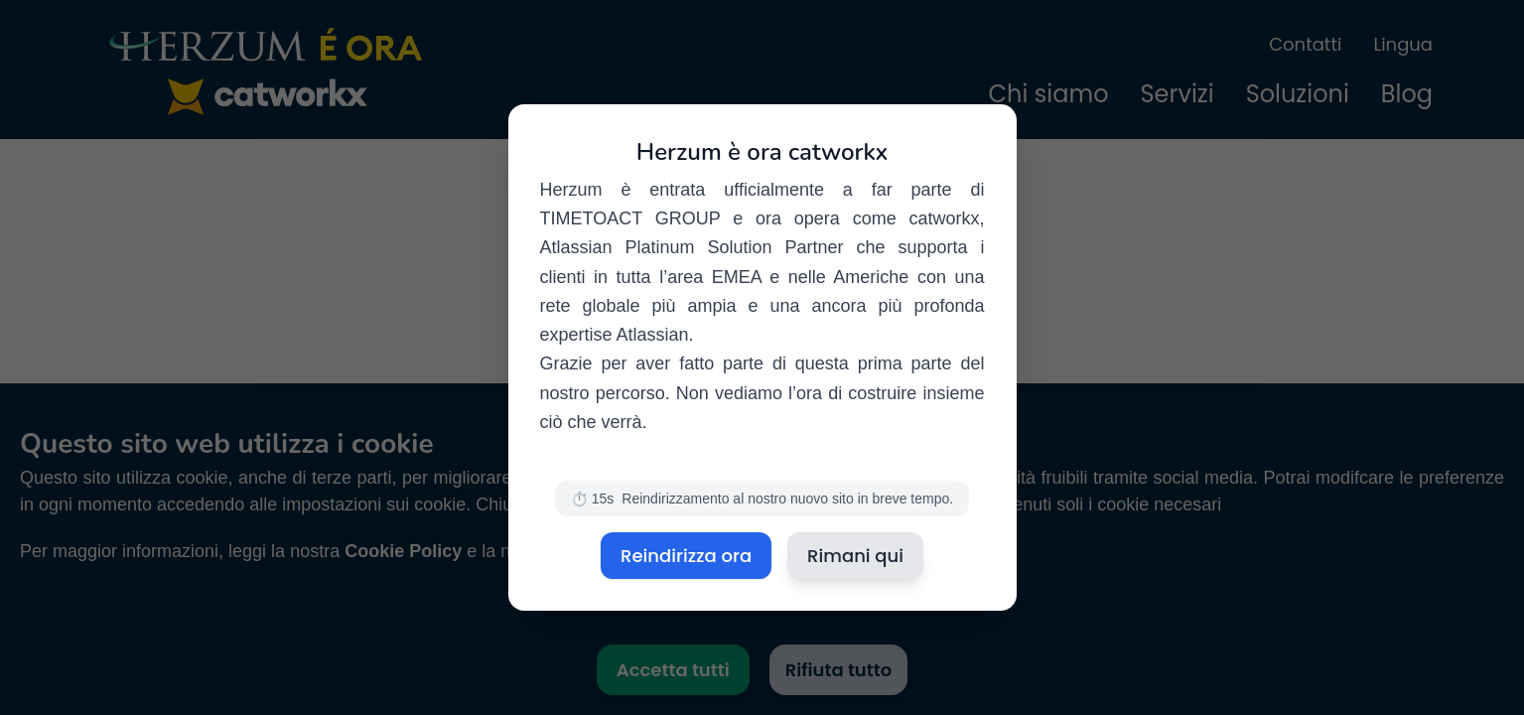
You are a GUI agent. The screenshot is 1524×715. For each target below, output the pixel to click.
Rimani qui (855, 555)
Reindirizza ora (686, 555)
